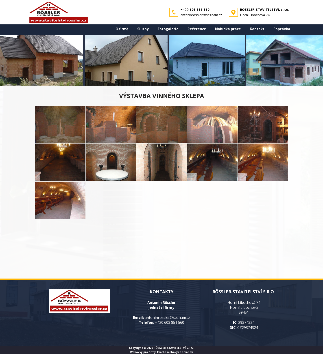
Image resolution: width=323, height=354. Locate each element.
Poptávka (281, 29)
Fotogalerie (168, 29)
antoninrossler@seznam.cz (201, 15)
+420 (195, 9)
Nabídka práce (228, 29)
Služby (143, 29)
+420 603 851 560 (169, 322)
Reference (197, 29)
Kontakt (257, 29)
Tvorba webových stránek (175, 352)
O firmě (122, 29)
